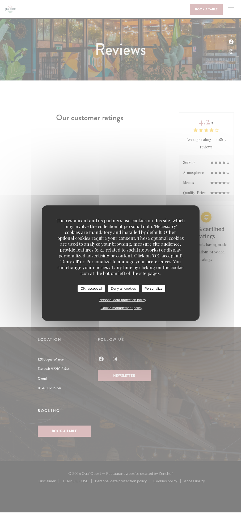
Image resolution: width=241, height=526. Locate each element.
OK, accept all (91, 288)
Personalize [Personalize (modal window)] (154, 288)
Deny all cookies (123, 288)
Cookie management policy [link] (121, 308)
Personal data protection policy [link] (122, 300)
